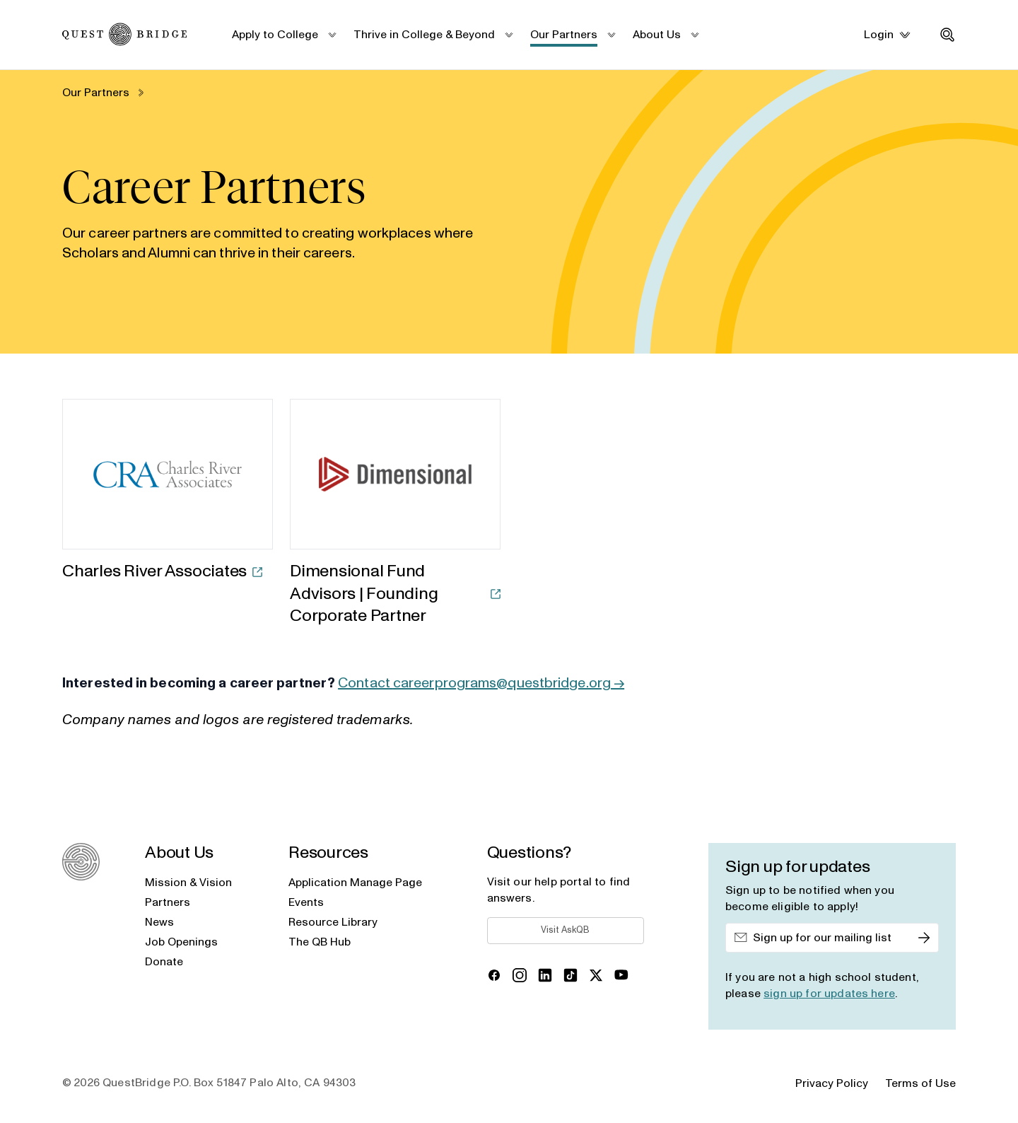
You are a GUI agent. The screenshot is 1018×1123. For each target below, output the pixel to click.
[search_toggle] (947, 34)
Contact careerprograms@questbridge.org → (481, 683)
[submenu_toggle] (332, 34)
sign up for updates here (829, 993)
